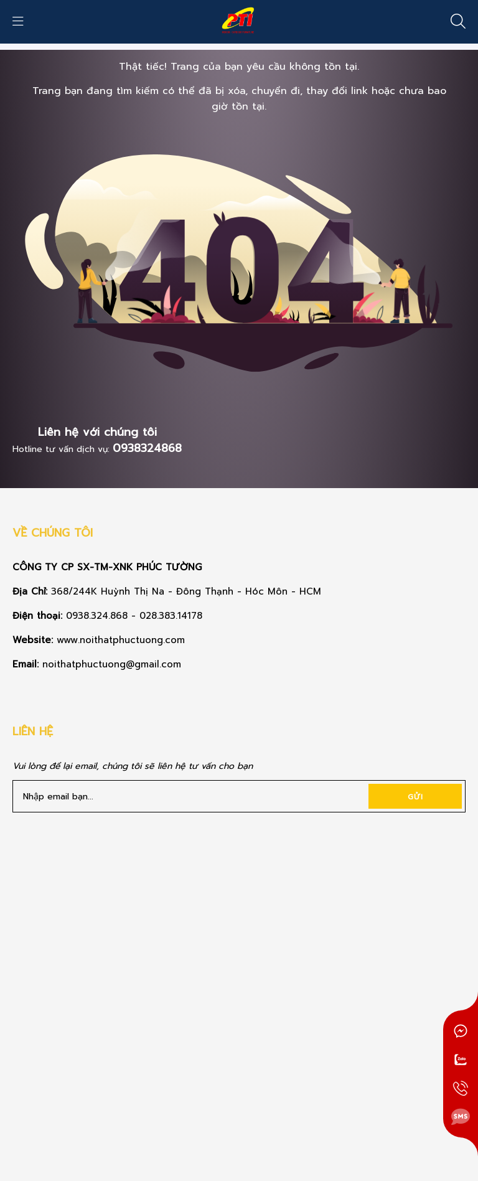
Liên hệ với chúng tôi (97, 432)
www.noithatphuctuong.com (123, 640)
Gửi (415, 796)
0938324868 (147, 448)
